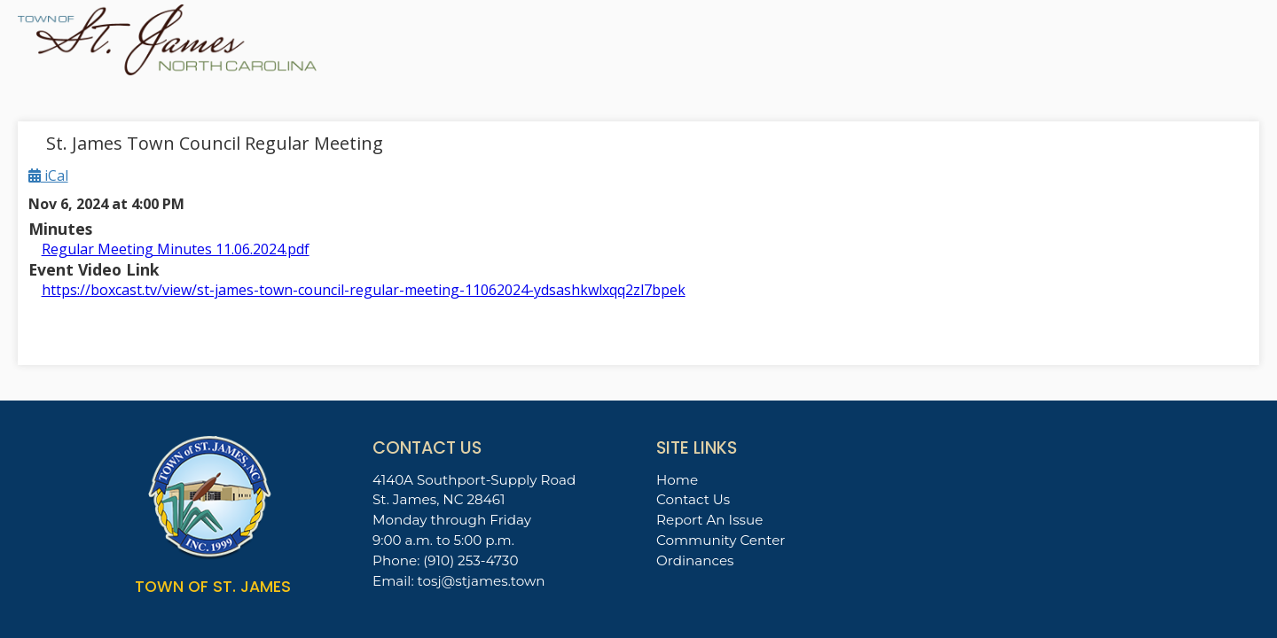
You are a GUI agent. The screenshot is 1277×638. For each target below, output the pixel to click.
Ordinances (695, 560)
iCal (48, 175)
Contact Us (693, 499)
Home (677, 479)
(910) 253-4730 (470, 560)
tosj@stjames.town (481, 580)
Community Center (720, 540)
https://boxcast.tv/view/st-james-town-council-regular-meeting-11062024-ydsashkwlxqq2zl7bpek (364, 290)
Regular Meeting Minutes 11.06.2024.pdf (175, 249)
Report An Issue (709, 519)
